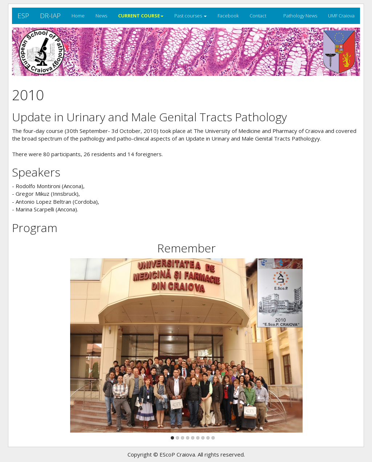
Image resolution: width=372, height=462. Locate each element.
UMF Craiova (341, 15)
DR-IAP (50, 15)
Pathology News (300, 15)
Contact (258, 15)
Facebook (228, 15)
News (101, 15)
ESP (23, 15)
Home (78, 15)
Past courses (190, 15)
